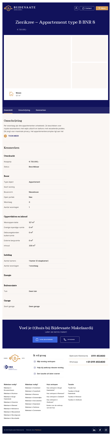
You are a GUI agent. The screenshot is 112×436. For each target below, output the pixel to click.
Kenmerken (41, 110)
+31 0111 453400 (95, 361)
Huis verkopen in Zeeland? (55, 396)
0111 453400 (71, 339)
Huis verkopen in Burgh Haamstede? (54, 389)
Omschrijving (24, 110)
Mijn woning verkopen (46, 361)
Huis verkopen (52, 384)
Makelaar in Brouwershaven (9, 389)
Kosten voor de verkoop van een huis (55, 407)
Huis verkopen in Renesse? (55, 393)
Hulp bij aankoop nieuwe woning (50, 368)
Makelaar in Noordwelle (11, 418)
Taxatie (71, 384)
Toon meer (13, 136)
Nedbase (38, 430)
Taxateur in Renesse (74, 396)
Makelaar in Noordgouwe (12, 415)
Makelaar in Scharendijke (33, 397)
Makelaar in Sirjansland (32, 404)
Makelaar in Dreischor (11, 402)
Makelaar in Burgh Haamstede (10, 398)
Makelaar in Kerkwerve (11, 408)
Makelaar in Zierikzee (32, 407)
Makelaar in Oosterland (32, 388)
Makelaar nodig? (10, 384)
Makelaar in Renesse (32, 394)
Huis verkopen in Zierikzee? (52, 401)
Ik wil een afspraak (46, 339)
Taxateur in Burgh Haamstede (73, 392)
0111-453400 (98, 356)
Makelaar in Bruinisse (10, 393)
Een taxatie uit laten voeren (48, 374)
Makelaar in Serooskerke (33, 401)
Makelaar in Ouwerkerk (32, 391)
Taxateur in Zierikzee (75, 400)
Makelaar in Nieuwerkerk (12, 412)
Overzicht (8, 110)
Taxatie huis (72, 388)
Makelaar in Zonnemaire (33, 410)
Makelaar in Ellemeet (10, 405)
